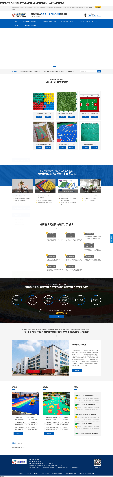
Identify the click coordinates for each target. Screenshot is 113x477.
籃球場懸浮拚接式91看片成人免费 (67, 171)
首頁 (16, 21)
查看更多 (77, 386)
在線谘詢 (56, 320)
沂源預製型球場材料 (19, 188)
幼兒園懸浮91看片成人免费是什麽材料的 (24, 439)
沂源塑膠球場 (17, 178)
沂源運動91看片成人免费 (68, 21)
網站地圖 (2, 476)
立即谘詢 (39, 144)
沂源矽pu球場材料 (19, 183)
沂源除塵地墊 (18, 142)
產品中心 (29, 473)
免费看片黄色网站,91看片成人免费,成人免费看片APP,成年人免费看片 (32, 3)
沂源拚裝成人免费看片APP (87, 21)
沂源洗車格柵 (18, 150)
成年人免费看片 (45, 473)
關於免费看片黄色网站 (78, 7)
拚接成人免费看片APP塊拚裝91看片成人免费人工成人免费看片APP (72, 140)
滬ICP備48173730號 (52, 465)
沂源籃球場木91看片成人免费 (22, 164)
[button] (54, 66)
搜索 (99, 71)
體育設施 (60, 465)
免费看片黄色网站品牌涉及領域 (86, 473)
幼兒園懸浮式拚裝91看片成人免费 (43, 171)
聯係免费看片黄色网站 (89, 7)
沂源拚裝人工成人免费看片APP (66, 71)
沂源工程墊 (17, 145)
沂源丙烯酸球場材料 (19, 185)
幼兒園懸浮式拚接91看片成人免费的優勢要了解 (57, 441)
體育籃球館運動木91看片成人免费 (90, 140)
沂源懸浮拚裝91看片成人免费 (30, 21)
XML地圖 (98, 7)
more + (37, 408)
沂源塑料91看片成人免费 (49, 21)
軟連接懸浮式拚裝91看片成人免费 (43, 140)
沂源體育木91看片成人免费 (21, 167)
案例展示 (17, 25)
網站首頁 (21, 473)
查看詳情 (48, 144)
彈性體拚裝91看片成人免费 (90, 171)
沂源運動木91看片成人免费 (39, 71)
